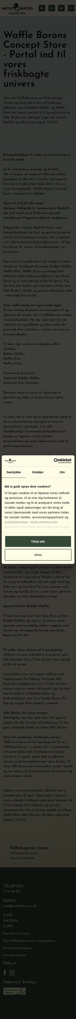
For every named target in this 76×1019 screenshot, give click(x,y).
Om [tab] (62, 472)
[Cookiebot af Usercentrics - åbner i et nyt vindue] (54, 460)
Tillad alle (38, 541)
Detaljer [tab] (38, 472)
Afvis (38, 554)
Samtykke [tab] (13, 472)
